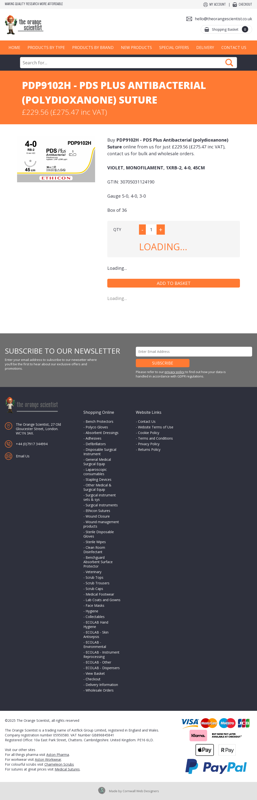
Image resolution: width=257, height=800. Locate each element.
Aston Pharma (57, 754)
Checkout (245, 4)
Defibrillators (96, 444)
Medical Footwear (100, 594)
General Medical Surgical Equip (97, 461)
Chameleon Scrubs (59, 764)
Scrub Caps (94, 588)
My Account (217, 4)
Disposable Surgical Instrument (99, 451)
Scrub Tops (94, 577)
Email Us (23, 456)
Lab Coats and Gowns (103, 600)
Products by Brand (93, 47)
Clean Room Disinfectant (94, 549)
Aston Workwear (48, 759)
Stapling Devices (98, 479)
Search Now (229, 63)
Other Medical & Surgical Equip (97, 487)
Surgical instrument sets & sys (99, 497)
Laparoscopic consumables (95, 471)
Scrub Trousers (97, 583)
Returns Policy (149, 449)
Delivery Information (102, 684)
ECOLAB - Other (98, 662)
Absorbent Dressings (102, 432)
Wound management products (101, 524)
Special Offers (174, 47)
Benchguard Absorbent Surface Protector (98, 562)
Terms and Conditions (155, 438)
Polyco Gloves (97, 427)
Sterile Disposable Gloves (98, 534)
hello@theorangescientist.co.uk (223, 18)
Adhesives (93, 438)
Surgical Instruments (102, 505)
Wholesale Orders (100, 690)
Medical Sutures (67, 769)
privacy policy (175, 372)
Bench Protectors (99, 421)
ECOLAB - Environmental (94, 644)
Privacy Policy (148, 444)
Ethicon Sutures (98, 510)
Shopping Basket (230, 29)
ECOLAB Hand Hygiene (95, 624)
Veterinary (93, 571)
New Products (136, 47)
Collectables (95, 616)
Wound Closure (98, 516)
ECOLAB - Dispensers (103, 667)
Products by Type (46, 47)
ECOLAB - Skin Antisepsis (96, 634)
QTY (117, 229)
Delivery (205, 47)
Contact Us (233, 47)
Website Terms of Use (155, 427)
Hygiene (92, 611)
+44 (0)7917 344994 (32, 444)
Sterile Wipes (96, 542)
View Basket (95, 673)
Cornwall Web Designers (141, 791)
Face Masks (95, 605)
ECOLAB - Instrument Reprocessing (101, 654)
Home (14, 47)
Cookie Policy (148, 432)
